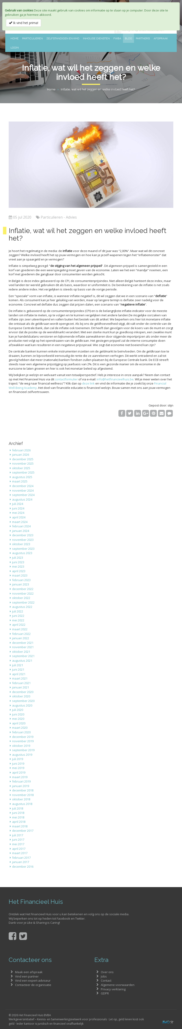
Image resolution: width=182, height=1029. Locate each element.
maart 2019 (19, 777)
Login (15, 47)
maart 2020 (19, 728)
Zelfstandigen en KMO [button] (62, 38)
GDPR (105, 993)
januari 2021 (20, 687)
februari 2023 (21, 580)
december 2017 (22, 831)
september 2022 (23, 602)
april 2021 (18, 674)
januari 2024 (20, 531)
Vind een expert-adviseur (33, 980)
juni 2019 (18, 763)
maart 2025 (19, 481)
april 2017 (18, 849)
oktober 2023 (21, 544)
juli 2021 (17, 665)
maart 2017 (19, 853)
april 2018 (18, 822)
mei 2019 (18, 768)
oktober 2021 (21, 652)
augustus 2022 (22, 607)
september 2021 (23, 656)
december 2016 (22, 866)
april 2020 (18, 723)
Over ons (107, 972)
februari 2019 (21, 781)
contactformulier (66, 379)
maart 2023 (19, 575)
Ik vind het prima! (23, 23)
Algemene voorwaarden (117, 985)
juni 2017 (18, 839)
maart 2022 (19, 629)
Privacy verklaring (113, 989)
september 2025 (23, 472)
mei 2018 (18, 817)
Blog (128, 38)
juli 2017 (17, 835)
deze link (88, 383)
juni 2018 (18, 813)
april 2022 (18, 625)
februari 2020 (21, 732)
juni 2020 (18, 714)
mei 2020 (18, 719)
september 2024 (23, 495)
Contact (106, 980)
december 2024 (22, 486)
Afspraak (161, 38)
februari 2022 (21, 634)
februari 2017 (21, 858)
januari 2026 (20, 454)
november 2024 (23, 490)
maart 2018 (19, 826)
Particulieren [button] (32, 38)
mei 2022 (18, 620)
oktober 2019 (21, 746)
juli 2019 (17, 759)
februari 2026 (21, 450)
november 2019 (23, 741)
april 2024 (18, 517)
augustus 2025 (22, 477)
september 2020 (23, 701)
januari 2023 (20, 584)
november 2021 (23, 647)
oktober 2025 (21, 468)
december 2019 (22, 737)
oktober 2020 (21, 696)
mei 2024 (18, 513)
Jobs (104, 976)
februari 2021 (21, 683)
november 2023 (23, 540)
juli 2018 (17, 808)
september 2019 (23, 750)
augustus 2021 (22, 660)
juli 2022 (17, 611)
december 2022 (22, 589)
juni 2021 (18, 669)
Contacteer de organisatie (33, 985)
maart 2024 (19, 522)
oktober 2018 (21, 799)
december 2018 (22, 790)
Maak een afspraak (29, 972)
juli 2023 (17, 557)
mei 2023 (18, 566)
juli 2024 (17, 504)
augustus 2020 (22, 705)
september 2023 (23, 549)
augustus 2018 (22, 804)
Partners (143, 38)
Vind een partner (27, 976)
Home (15, 38)
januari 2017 (20, 862)
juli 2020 (17, 710)
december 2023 (22, 535)
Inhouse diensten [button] (96, 38)
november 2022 (23, 593)
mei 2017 (18, 844)
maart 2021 (19, 678)
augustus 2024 (22, 499)
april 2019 (18, 772)
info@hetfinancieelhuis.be (115, 379)
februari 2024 (21, 526)
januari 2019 (20, 786)
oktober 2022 (21, 598)
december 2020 (22, 692)
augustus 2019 (22, 755)
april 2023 (18, 571)
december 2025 (22, 459)
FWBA (117, 38)
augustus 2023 (22, 553)
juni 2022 (18, 616)
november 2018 (23, 795)
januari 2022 (20, 638)
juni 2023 (18, 562)
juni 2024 (18, 508)
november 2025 (23, 463)
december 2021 (22, 643)
